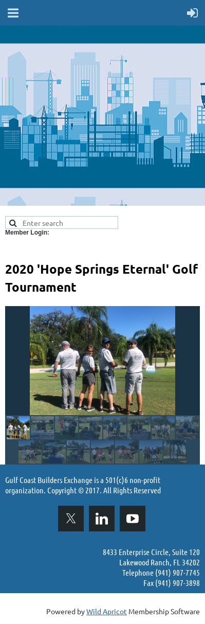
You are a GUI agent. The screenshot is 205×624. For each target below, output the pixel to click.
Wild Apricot (106, 611)
